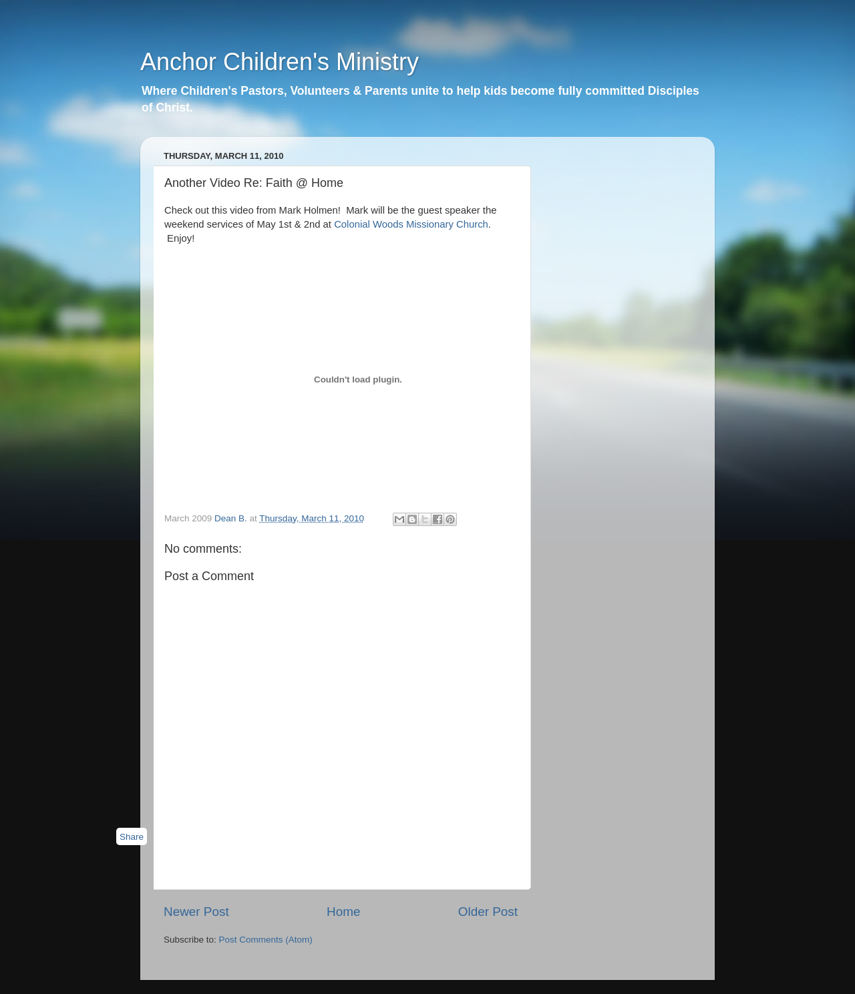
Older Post (488, 912)
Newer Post (196, 912)
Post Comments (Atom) (266, 940)
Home (343, 912)
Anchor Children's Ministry (279, 61)
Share (132, 837)
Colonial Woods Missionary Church (411, 224)
